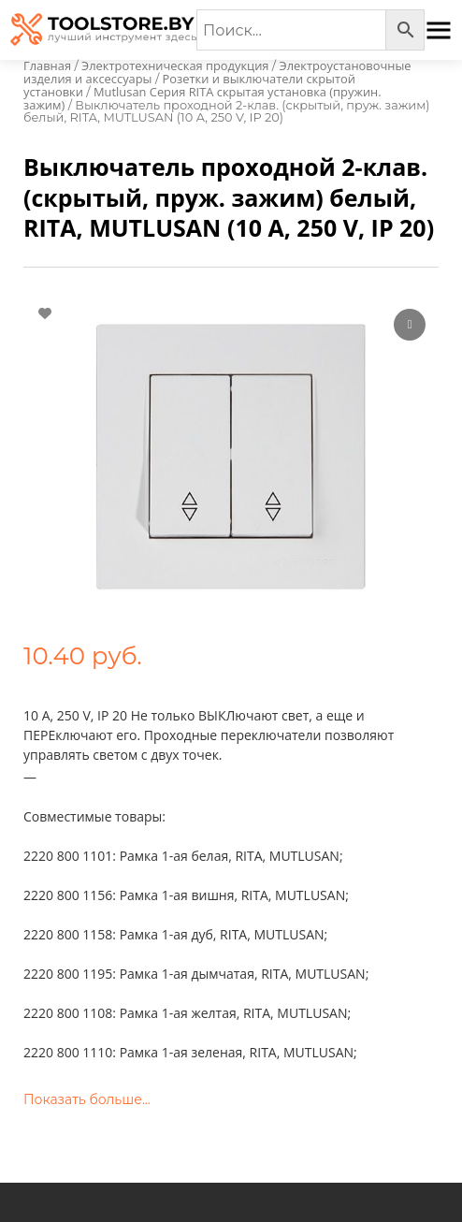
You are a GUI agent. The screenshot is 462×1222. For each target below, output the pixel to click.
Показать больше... (87, 1099)
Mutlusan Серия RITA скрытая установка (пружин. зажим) (202, 98)
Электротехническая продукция (174, 65)
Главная (47, 65)
